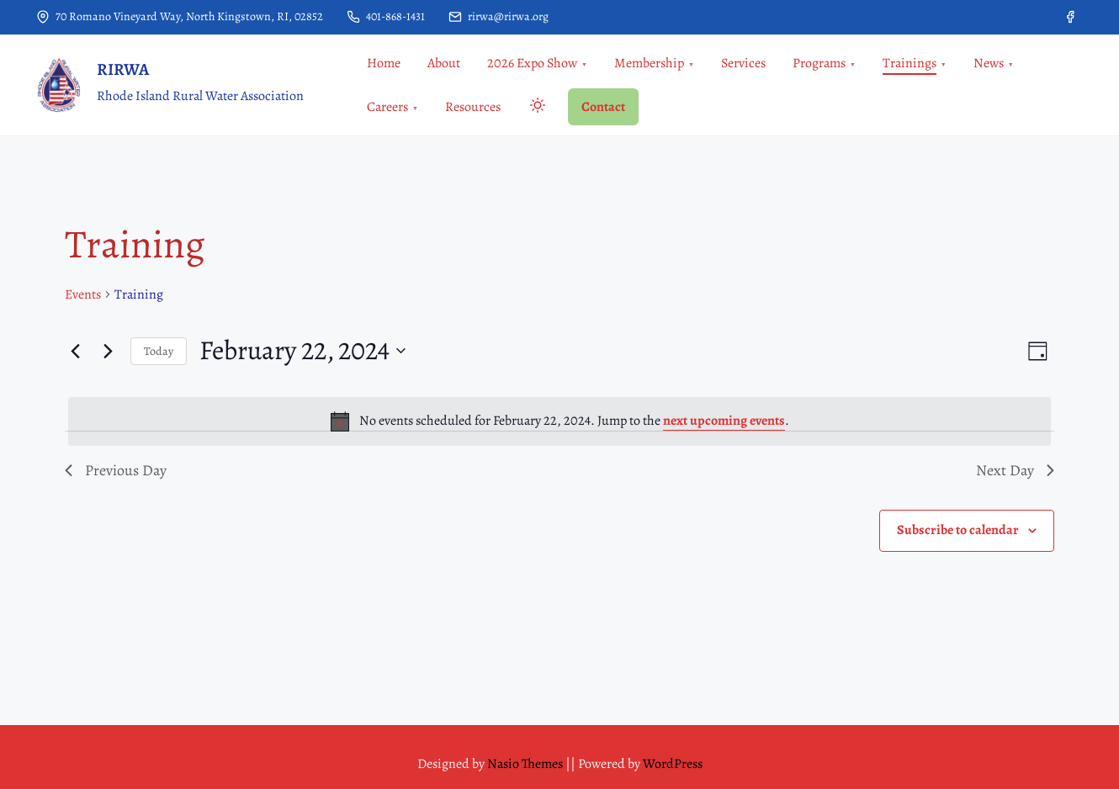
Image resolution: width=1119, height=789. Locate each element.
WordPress (673, 764)
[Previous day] (75, 351)
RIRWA (123, 69)
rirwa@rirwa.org (498, 16)
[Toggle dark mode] (534, 108)
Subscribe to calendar (958, 530)
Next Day (1015, 470)
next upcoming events (724, 420)
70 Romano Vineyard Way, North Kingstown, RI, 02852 (179, 16)
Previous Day (116, 470)
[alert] (559, 421)
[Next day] (108, 351)
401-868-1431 (386, 16)
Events (83, 294)
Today (158, 351)
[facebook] (1070, 16)
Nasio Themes (526, 764)
